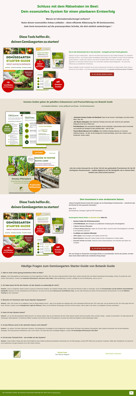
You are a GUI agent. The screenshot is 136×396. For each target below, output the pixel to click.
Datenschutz (109, 353)
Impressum (117, 353)
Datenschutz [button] (56, 392)
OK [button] (131, 393)
